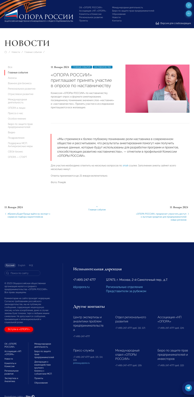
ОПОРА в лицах (16, 107)
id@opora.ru (81, 287)
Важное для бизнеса (20, 83)
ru (189, 13)
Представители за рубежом (126, 291)
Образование (119, 14)
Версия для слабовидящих (173, 23)
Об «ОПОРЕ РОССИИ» (90, 7)
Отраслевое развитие (20, 94)
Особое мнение (17, 118)
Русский (10, 265)
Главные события (33, 52)
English (21, 265)
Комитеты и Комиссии (90, 14)
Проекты (83, 20)
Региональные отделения (124, 287)
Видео (11, 132)
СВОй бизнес (15, 151)
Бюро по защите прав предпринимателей (133, 11)
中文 (31, 265)
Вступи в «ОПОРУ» (19, 329)
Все (10, 67)
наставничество (102, 67)
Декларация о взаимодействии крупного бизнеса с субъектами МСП (43, 368)
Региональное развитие (91, 17)
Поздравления (16, 137)
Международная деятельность (127, 7)
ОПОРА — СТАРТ (17, 157)
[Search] (22, 273)
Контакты (117, 20)
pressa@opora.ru (81, 363)
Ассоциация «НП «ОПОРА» (92, 11)
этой (125, 167)
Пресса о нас (15, 113)
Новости (116, 17)
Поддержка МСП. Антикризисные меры (20, 145)
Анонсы (12, 78)
